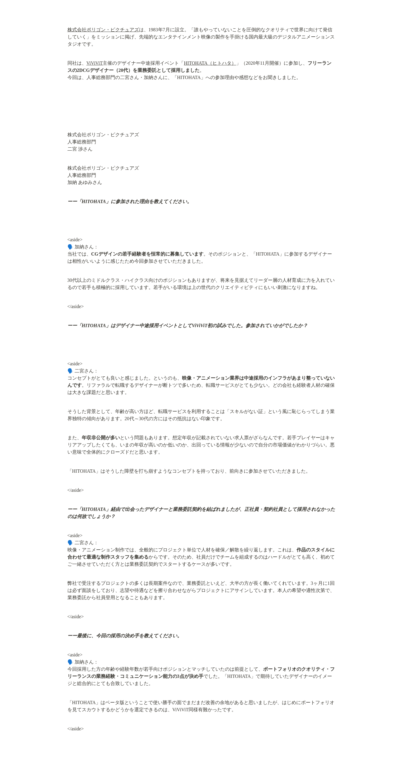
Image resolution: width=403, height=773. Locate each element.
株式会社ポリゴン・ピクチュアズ (103, 29)
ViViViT (95, 63)
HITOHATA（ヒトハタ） (210, 63)
